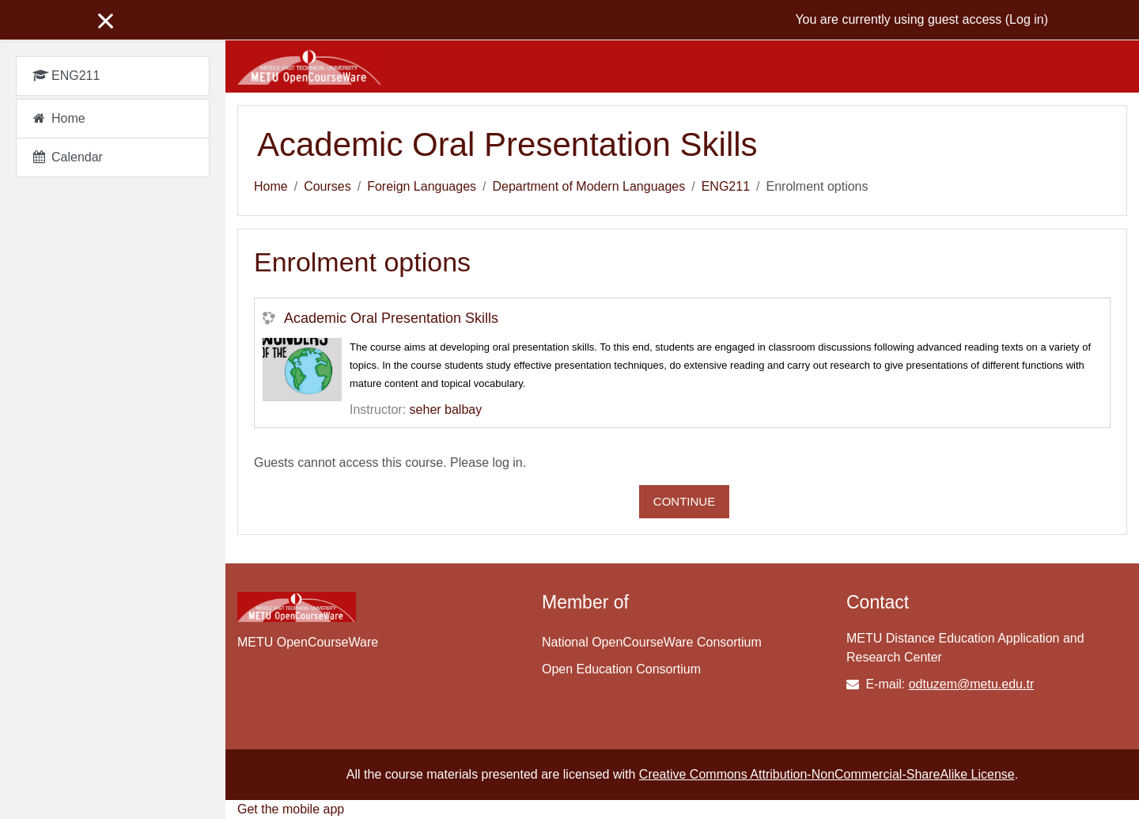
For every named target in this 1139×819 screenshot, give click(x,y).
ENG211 (726, 186)
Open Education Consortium (621, 669)
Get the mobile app (290, 809)
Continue (684, 501)
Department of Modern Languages (589, 186)
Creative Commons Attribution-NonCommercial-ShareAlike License (827, 774)
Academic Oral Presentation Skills (391, 318)
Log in (1026, 19)
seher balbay (446, 409)
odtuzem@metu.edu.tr (972, 684)
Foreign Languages (421, 186)
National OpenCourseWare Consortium (652, 642)
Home (271, 186)
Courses (327, 186)
